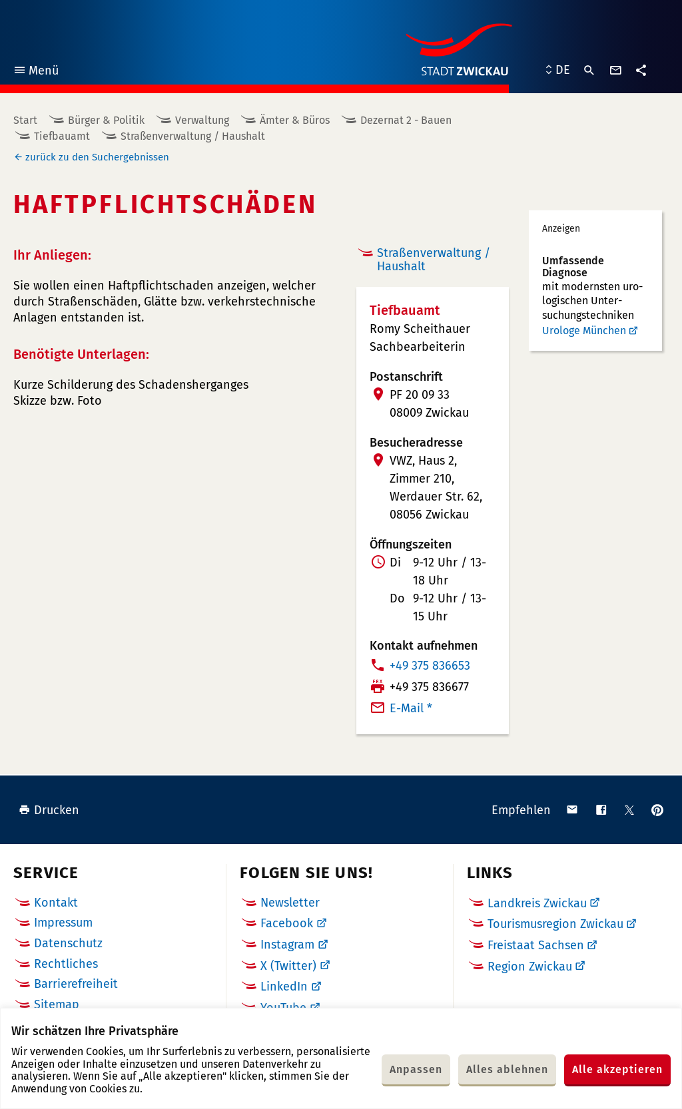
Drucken (49, 810)
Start (25, 120)
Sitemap (56, 1004)
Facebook (286, 923)
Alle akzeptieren (617, 1069)
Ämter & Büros (295, 120)
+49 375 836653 (430, 665)
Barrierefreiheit (76, 984)
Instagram (287, 944)
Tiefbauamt (62, 136)
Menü (36, 72)
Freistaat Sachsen (536, 945)
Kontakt (56, 902)
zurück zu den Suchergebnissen (97, 157)
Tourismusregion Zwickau (555, 924)
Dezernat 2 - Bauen (406, 120)
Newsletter (290, 902)
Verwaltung (202, 120)
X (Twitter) (288, 966)
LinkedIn (284, 986)
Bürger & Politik (106, 120)
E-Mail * (411, 708)
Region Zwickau (530, 966)
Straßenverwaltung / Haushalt (193, 136)
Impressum (63, 922)
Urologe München (584, 330)
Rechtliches (66, 964)
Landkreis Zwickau (537, 903)
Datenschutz (68, 943)
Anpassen (416, 1069)
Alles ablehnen (507, 1069)
